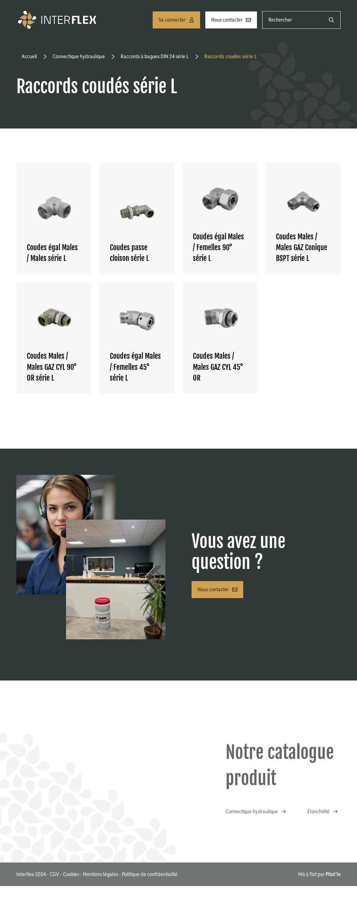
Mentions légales (100, 873)
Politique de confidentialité (150, 873)
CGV (54, 873)
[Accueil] (58, 19)
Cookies (71, 873)
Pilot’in (333, 873)
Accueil (29, 56)
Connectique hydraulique (79, 56)
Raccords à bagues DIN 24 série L (155, 56)
